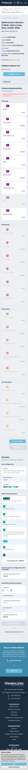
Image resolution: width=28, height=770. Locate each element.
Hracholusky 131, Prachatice (14, 690)
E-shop (11, 8)
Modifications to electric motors (14, 718)
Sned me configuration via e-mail (14, 632)
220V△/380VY (7, 123)
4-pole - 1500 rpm (18, 11)
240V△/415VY (7, 149)
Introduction (4, 8)
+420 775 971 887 (14, 699)
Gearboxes (14, 713)
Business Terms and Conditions (14, 735)
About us (14, 729)
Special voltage (7, 214)
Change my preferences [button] (14, 767)
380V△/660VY (7, 175)
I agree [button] (14, 764)
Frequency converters (14, 710)
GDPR (14, 740)
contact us (14, 671)
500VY (5, 162)
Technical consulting (14, 721)
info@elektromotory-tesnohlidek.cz (14, 693)
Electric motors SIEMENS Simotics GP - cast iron (12, 9)
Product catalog (14, 732)
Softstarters (14, 716)
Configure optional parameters (18, 447)
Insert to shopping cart (14, 623)
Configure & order (14, 74)
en (21, 3)
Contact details (14, 737)
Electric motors (18, 8)
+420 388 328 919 (14, 696)
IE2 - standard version (7, 11)
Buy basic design (17, 441)
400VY (5, 110)
